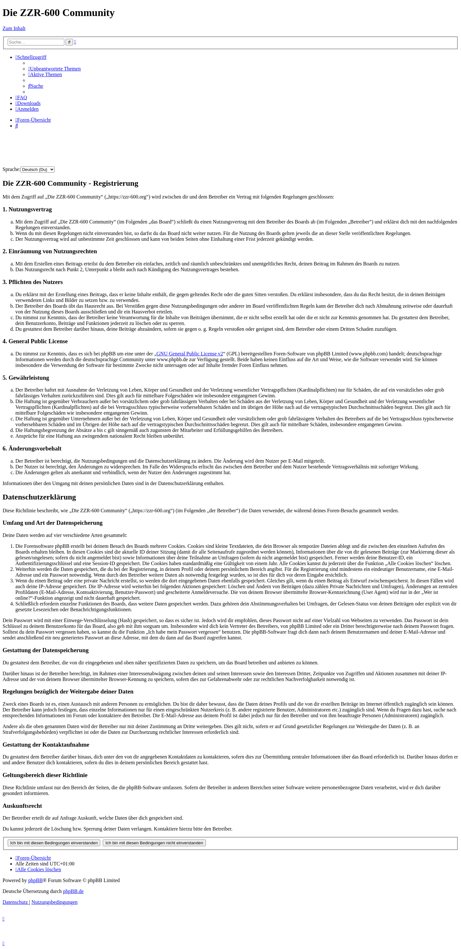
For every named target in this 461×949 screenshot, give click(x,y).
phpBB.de (73, 891)
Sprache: (11, 169)
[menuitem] (54, 68)
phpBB (35, 880)
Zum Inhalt (14, 28)
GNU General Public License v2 (190, 353)
